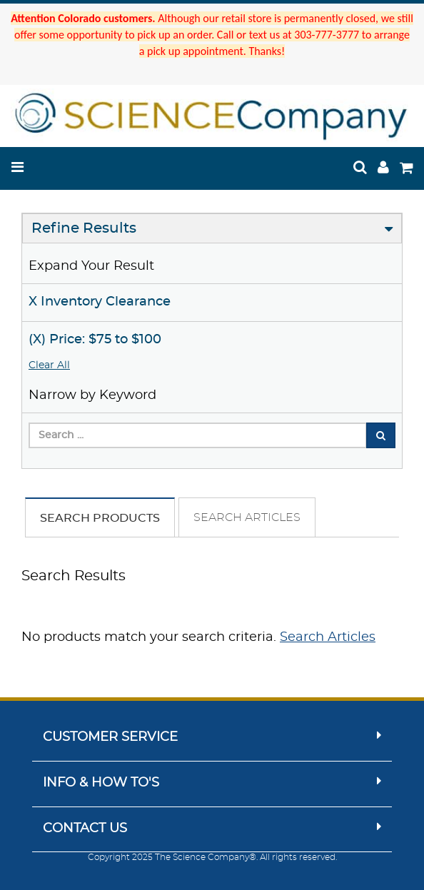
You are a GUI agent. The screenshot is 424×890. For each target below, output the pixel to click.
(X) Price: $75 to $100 (95, 339)
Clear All (49, 365)
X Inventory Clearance (100, 301)
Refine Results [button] (83, 228)
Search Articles (247, 517)
